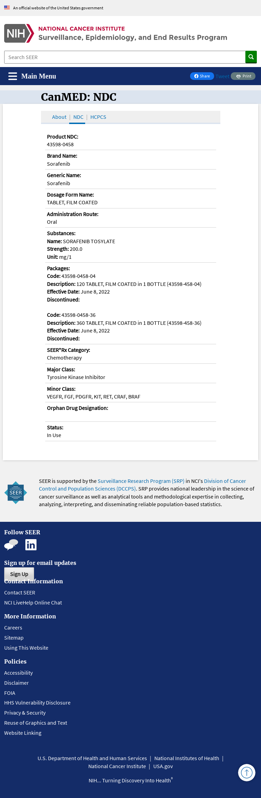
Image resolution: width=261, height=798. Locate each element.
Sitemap (14, 637)
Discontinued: (63, 299)
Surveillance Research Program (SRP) (141, 480)
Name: (54, 241)
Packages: (58, 268)
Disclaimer (16, 682)
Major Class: (61, 369)
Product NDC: (62, 136)
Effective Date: (63, 291)
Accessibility (18, 672)
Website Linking (22, 732)
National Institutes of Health (186, 758)
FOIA (9, 692)
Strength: (58, 248)
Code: (53, 275)
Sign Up (19, 573)
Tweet (222, 76)
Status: (55, 427)
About (59, 116)
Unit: (52, 256)
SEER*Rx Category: (68, 349)
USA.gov (163, 766)
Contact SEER (19, 592)
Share (204, 76)
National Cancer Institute (117, 766)
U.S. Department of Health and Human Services (92, 758)
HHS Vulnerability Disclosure (37, 702)
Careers (13, 627)
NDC (78, 116)
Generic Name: (64, 175)
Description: (61, 283)
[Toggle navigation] (32, 76)
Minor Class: (61, 388)
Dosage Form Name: (70, 194)
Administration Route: (72, 214)
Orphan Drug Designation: (77, 407)
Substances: (61, 233)
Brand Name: (62, 155)
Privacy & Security (25, 712)
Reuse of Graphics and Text (35, 722)
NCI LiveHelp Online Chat (33, 602)
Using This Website (26, 647)
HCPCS (98, 116)
